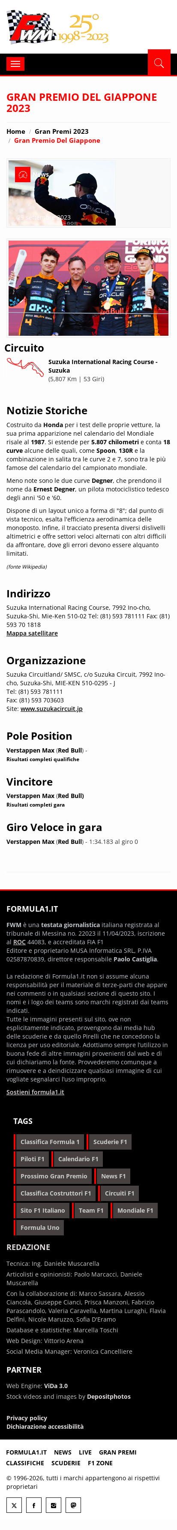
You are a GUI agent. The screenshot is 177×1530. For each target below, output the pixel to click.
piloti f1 (33, 1159)
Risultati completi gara (35, 804)
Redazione (28, 1247)
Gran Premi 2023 (62, 131)
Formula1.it (58, 27)
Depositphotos (109, 1396)
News (63, 1452)
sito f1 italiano (43, 1210)
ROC (19, 942)
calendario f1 (78, 1159)
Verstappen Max (30, 750)
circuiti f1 (120, 1193)
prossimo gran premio (54, 1176)
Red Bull (70, 750)
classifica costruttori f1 (56, 1193)
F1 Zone (100, 1463)
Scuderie (66, 1463)
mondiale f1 (135, 1210)
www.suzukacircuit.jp (52, 709)
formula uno (40, 1227)
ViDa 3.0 (56, 1386)
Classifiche (25, 1463)
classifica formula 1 (50, 1142)
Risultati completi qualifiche (42, 759)
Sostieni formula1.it (35, 1092)
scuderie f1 (110, 1142)
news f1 (113, 1176)
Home (15, 131)
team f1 (91, 1210)
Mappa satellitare (32, 633)
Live (85, 1452)
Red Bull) (71, 796)
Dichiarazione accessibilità (45, 1426)
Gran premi (118, 1452)
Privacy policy (26, 1418)
